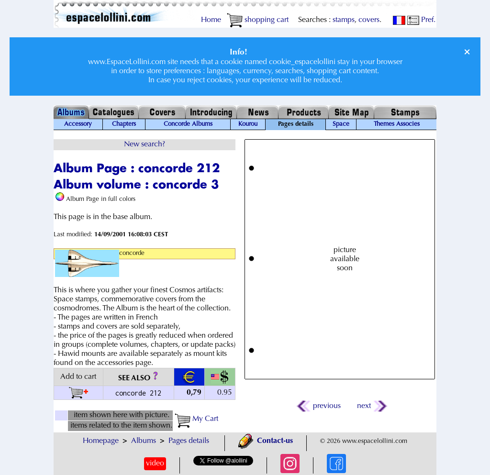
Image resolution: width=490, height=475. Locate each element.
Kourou (247, 124)
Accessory (78, 124)
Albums (143, 441)
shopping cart (258, 20)
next (371, 406)
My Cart (196, 419)
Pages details (188, 441)
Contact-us (265, 441)
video (155, 463)
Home (211, 20)
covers (368, 20)
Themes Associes (397, 124)
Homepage (101, 441)
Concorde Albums (188, 124)
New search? (144, 144)
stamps (344, 20)
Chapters (124, 124)
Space (341, 124)
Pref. (421, 20)
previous (319, 406)
